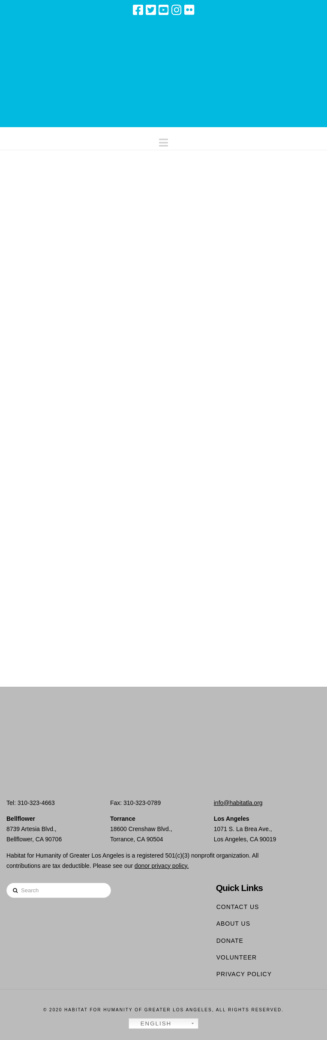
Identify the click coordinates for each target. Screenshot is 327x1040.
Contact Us (237, 906)
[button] (163, 140)
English (151, 1023)
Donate (229, 940)
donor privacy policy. (162, 865)
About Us (233, 923)
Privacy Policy (244, 974)
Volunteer (236, 957)
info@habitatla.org (238, 802)
